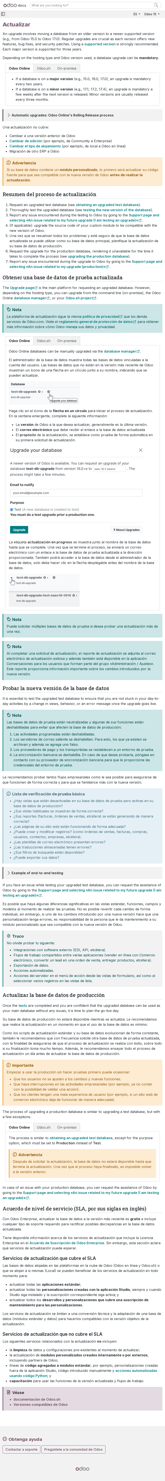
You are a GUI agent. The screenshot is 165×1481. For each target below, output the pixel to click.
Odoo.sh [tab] (43, 68)
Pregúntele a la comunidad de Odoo (73, 1449)
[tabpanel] (82, 89)
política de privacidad (100, 316)
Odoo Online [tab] (19, 68)
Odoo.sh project (79, 298)
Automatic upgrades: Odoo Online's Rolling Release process (63, 115)
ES (135, 14)
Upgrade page (22, 288)
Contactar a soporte (21, 1449)
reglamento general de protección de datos (96, 321)
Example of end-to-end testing (37, 873)
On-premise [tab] (66, 68)
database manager (30, 298)
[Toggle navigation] (3, 14)
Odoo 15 (150, 14)
